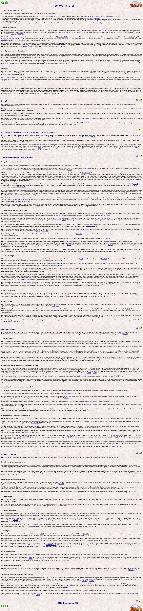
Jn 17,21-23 (17, 193)
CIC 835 (117, 376)
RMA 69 (68, 546)
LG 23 (109, 224)
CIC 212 (89, 410)
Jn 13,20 (76, 32)
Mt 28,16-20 (91, 16)
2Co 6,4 (120, 38)
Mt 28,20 (25, 45)
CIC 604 (15, 520)
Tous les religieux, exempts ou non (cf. (14, 543)
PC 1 (122, 488)
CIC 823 (19, 406)
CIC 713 (64, 560)
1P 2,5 (64, 371)
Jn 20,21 (69, 32)
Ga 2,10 (110, 245)
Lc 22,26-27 (55, 306)
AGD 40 (53, 545)
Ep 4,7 (113, 446)
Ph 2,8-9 (29, 418)
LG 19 (90, 213)
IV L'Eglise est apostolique (11, 10)
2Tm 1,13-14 (96, 18)
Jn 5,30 (64, 37)
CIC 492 (113, 437)
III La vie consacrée (8, 454)
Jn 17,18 (81, 32)
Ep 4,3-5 (116, 104)
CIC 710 (124, 554)
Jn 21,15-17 (112, 218)
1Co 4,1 (47, 40)
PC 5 (111, 471)
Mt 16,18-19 (78, 218)
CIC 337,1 (79, 234)
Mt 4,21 (21, 199)
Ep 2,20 (39, 16)
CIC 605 (133, 492)
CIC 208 (20, 141)
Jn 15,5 (131, 37)
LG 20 (62, 46)
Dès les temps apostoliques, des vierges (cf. (15, 513)
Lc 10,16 (20, 34)
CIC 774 (86, 404)
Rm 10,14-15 (86, 173)
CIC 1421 (14, 438)
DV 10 (59, 265)
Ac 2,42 (53, 18)
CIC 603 (10, 501)
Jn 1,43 (26, 199)
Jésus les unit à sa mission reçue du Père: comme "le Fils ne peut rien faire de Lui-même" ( (29, 37)
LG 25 (63, 260)
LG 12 (55, 265)
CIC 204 (84, 137)
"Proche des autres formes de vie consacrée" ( (16, 524)
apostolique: (31, 118)
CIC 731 (131, 570)
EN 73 (37, 432)
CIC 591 (29, 543)
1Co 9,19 (22, 187)
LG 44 (116, 457)
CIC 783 (84, 581)
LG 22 (100, 215)
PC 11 (31, 559)
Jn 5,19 (60, 37)
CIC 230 (77, 379)
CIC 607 (87, 535)
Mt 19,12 (95, 515)
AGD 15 (115, 401)
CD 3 (91, 243)
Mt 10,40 (13, 34)
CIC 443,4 (112, 435)
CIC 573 (14, 474)
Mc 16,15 (104, 259)
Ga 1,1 (113, 16)
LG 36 (137, 418)
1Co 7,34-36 (33, 513)
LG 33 (97, 360)
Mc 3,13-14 (102, 30)
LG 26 (57, 293)
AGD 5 (25, 21)
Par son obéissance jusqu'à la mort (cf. (14, 418)
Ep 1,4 (17, 91)
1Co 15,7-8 (107, 16)
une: (57, 104)
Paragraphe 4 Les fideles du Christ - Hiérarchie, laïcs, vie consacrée (28, 132)
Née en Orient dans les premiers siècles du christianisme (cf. (20, 534)
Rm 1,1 (135, 184)
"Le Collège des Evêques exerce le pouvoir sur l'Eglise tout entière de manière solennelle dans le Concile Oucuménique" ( (38, 234)
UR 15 (42, 534)
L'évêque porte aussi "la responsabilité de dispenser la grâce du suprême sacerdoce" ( (28, 293)
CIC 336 (44, 231)
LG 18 (69, 170)
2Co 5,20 (4, 40)
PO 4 (81, 259)
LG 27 (130, 304)
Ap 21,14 (44, 16)
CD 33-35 (90, 543)
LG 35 (126, 390)
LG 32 (26, 141)
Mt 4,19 (17, 199)
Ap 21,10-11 (123, 91)
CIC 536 (27, 437)
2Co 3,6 (102, 38)
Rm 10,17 (25, 174)
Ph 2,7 (44, 185)
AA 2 (21, 74)
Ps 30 (39, 423)
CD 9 (96, 226)
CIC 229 (128, 404)
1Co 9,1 (101, 16)
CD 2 (93, 226)
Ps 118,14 (34, 423)
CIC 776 (91, 404)
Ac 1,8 (97, 16)
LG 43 (61, 484)
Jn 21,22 (9, 199)
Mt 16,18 (86, 118)
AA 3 (2, 81)
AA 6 (109, 401)
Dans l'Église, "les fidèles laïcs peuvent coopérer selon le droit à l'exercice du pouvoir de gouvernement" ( (33, 435)
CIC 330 (106, 215)
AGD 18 (48, 545)
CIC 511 (22, 437)
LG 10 (95, 373)
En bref (4, 101)
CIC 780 (96, 404)
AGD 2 (26, 115)
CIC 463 (136, 435)
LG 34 (89, 373)
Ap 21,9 (67, 91)
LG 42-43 (137, 467)
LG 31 (93, 137)
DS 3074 (29, 277)
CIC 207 (44, 149)
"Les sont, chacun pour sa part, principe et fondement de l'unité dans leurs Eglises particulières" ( (34, 242)
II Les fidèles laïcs (8, 329)
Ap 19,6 (129, 88)
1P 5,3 (52, 296)
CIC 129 (68, 435)
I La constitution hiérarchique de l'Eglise (17, 157)
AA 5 (5, 79)
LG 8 (74, 124)
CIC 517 (69, 437)
